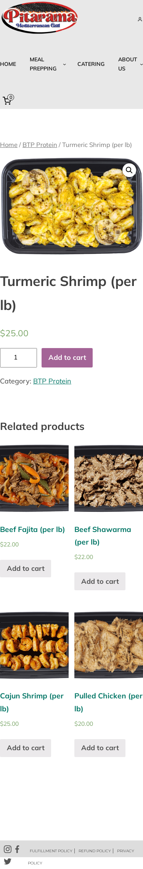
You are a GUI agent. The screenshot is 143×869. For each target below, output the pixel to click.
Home (9, 145)
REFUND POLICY (95, 850)
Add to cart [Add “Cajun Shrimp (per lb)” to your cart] (26, 747)
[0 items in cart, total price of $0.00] (8, 101)
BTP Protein (39, 145)
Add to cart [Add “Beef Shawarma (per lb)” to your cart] (100, 581)
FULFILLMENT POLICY (51, 850)
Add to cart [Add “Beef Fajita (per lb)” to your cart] (26, 568)
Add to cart (67, 357)
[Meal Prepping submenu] (46, 64)
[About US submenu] (129, 64)
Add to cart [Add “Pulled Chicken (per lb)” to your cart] (100, 747)
